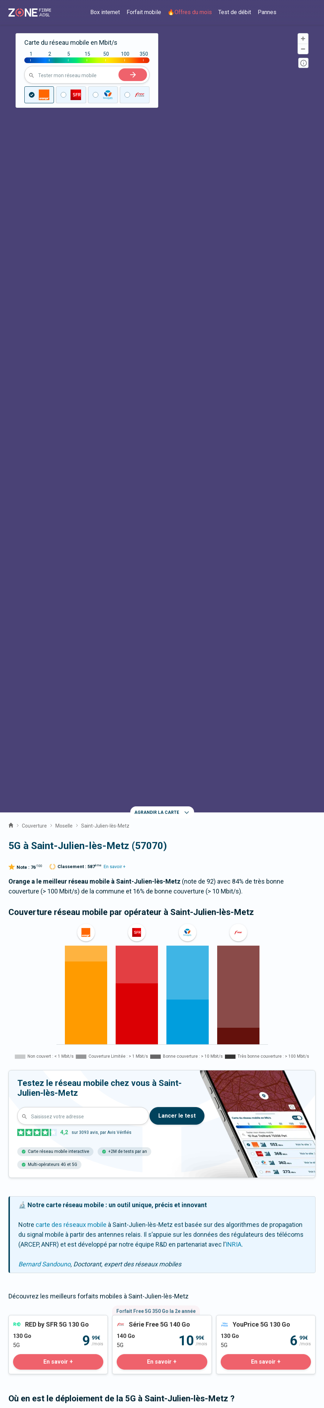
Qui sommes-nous (34, 1232)
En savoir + (115, 227)
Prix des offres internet (40, 1295)
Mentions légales (32, 1357)
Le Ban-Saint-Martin (180, 1086)
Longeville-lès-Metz (257, 1086)
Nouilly (272, 1065)
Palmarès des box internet (45, 1324)
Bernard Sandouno (44, 624)
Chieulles (109, 1065)
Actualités (22, 1252)
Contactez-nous (31, 1139)
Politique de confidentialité (45, 1377)
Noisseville (73, 1086)
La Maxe (156, 1065)
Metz (197, 1065)
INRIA (234, 605)
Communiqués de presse (44, 1242)
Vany (233, 1065)
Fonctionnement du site (41, 1367)
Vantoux (28, 1065)
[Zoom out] (303, 49)
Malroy (26, 1086)
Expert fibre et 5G (32, 1149)
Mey (67, 1065)
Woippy (121, 1086)
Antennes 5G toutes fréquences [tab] (52, 777)
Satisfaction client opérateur (48, 1314)
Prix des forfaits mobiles (42, 1305)
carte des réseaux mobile (71, 585)
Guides (18, 1262)
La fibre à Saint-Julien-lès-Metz (162, 1013)
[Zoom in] (303, 38)
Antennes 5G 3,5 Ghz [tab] (129, 777)
